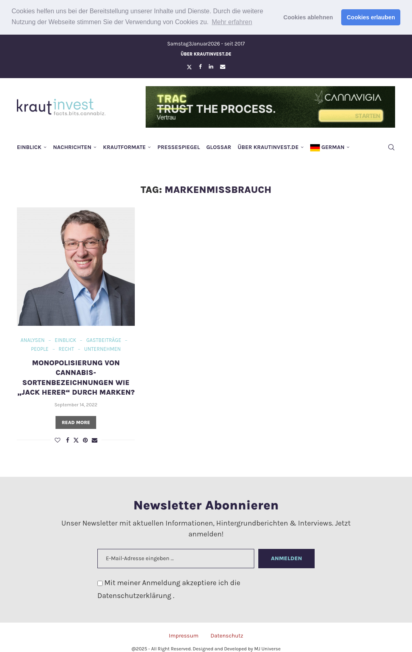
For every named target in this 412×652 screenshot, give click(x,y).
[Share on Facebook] (67, 439)
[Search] (391, 146)
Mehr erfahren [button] (232, 22)
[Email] (222, 66)
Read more (76, 421)
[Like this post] (57, 439)
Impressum (183, 634)
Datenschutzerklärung (135, 594)
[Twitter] (189, 66)
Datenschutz (226, 634)
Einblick (29, 146)
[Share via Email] (94, 439)
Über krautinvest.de (206, 53)
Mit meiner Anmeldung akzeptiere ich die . (168, 588)
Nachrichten (72, 146)
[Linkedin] (211, 66)
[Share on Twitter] (76, 439)
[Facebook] (200, 66)
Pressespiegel (178, 146)
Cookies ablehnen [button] (308, 17)
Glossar (218, 146)
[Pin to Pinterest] (85, 439)
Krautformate (124, 146)
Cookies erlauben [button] (371, 17)
